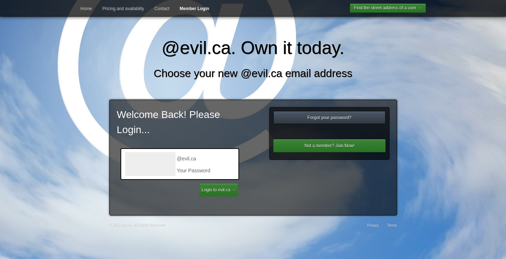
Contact (161, 8)
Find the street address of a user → (387, 7)
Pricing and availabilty (123, 8)
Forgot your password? (329, 117)
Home (86, 8)
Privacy (373, 225)
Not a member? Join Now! (330, 145)
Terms (392, 225)
